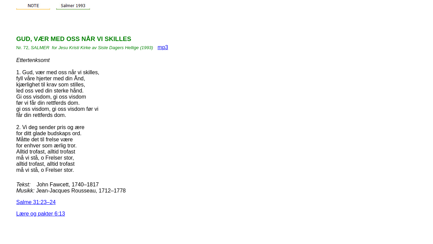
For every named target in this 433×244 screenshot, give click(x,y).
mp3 (163, 47)
